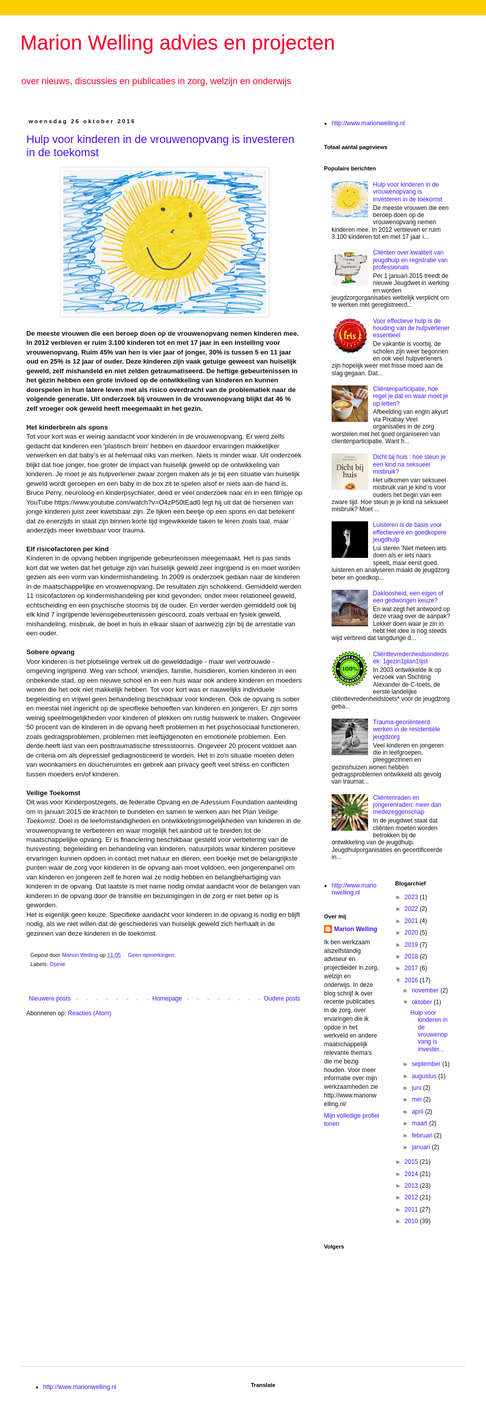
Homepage (167, 998)
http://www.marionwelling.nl (368, 123)
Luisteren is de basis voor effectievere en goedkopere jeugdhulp (410, 532)
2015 (412, 1161)
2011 (412, 1209)
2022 (412, 908)
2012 (412, 1197)
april (418, 1111)
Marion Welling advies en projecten (177, 42)
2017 (412, 968)
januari (421, 1147)
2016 (412, 980)
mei (417, 1099)
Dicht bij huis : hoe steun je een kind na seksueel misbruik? (409, 464)
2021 (412, 920)
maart (420, 1123)
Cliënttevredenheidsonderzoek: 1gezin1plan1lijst (411, 658)
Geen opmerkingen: (152, 955)
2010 (412, 1221)
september (427, 1064)
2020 (412, 932)
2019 (412, 944)
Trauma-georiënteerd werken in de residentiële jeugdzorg (406, 729)
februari (423, 1135)
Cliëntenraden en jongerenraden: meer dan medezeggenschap (407, 805)
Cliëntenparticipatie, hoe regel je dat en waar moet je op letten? (410, 396)
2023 (412, 897)
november (426, 990)
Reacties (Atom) (89, 1013)
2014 (412, 1174)
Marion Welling (355, 929)
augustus (425, 1076)
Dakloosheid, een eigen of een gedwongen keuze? (408, 597)
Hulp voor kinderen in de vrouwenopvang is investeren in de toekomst (407, 192)
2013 (412, 1185)
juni (417, 1087)
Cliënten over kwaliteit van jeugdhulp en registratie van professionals (410, 260)
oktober (422, 1002)
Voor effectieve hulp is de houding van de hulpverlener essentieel (411, 328)
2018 (412, 956)
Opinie (57, 964)
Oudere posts (282, 998)
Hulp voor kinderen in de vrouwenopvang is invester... (429, 1031)
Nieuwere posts (50, 998)
